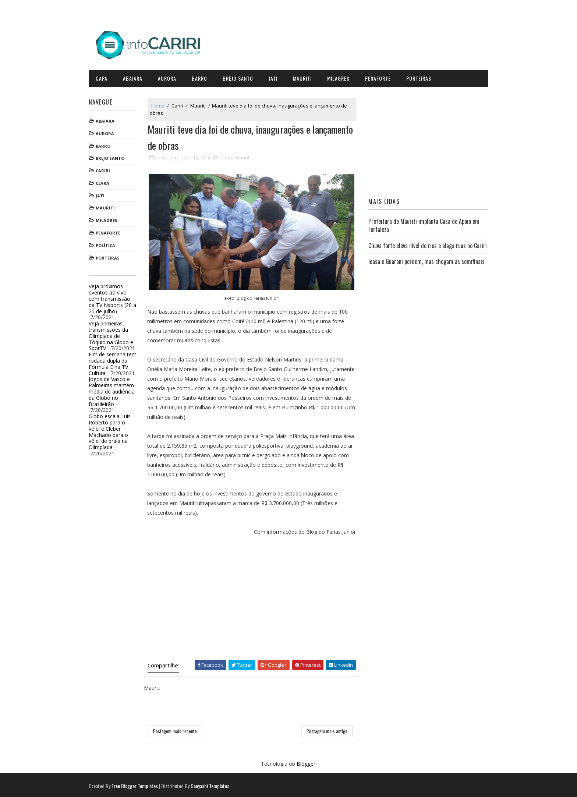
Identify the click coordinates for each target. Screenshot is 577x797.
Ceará (105, 182)
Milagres (341, 77)
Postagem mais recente (178, 729)
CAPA (104, 77)
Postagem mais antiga (327, 729)
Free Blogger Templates (137, 784)
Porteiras (421, 77)
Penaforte (381, 77)
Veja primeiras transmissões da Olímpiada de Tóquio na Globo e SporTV (114, 334)
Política (108, 244)
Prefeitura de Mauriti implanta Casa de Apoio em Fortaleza (422, 224)
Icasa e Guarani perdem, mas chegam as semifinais (425, 268)
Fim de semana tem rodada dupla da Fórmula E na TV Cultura (115, 362)
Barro (202, 77)
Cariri (106, 169)
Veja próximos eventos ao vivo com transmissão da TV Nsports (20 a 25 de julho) (115, 297)
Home (160, 104)
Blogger (306, 761)
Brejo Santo (241, 77)
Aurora (170, 77)
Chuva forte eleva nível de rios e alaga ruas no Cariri (419, 248)
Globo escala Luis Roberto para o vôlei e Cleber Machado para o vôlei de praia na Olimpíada (113, 430)
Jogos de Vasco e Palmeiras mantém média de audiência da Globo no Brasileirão (115, 390)
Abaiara (135, 77)
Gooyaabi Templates (213, 784)
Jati (276, 77)
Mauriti (305, 77)
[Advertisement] (254, 595)
